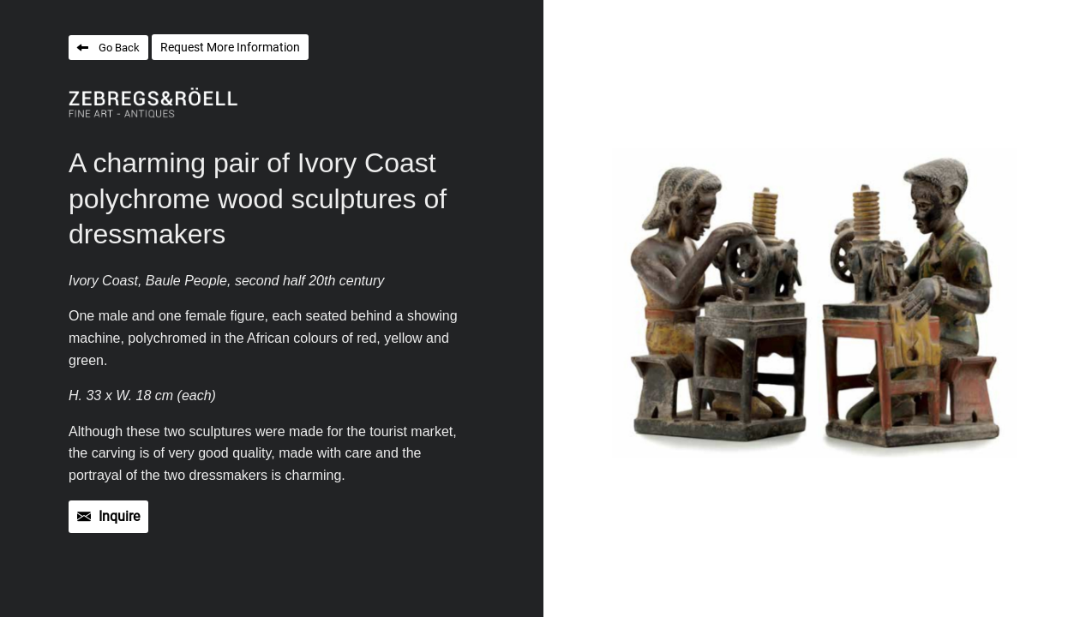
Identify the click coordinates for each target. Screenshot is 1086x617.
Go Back (119, 47)
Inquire (119, 516)
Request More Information (230, 47)
